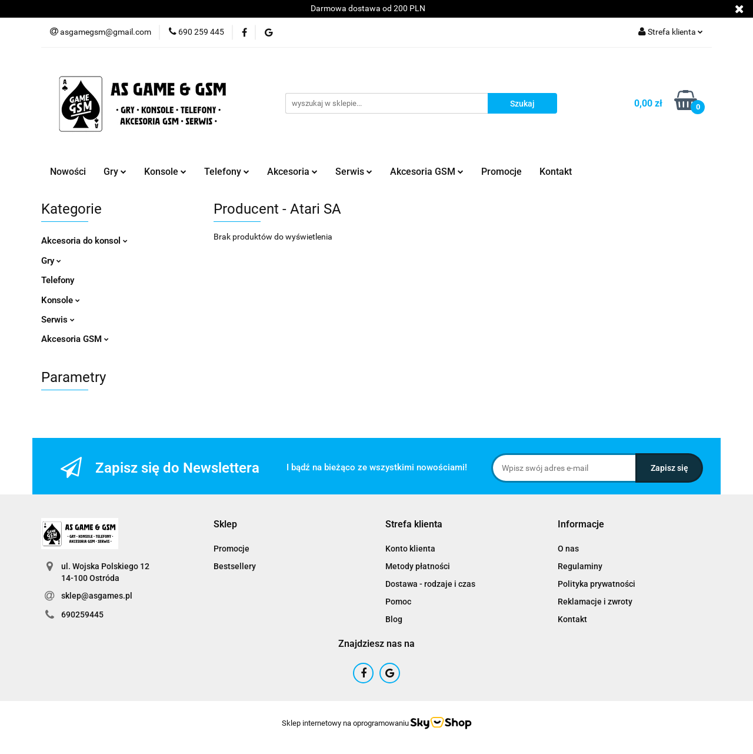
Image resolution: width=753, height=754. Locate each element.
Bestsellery (235, 566)
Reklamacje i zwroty (595, 601)
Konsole (165, 171)
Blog (393, 619)
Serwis (353, 171)
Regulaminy (580, 566)
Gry (115, 171)
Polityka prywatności (596, 584)
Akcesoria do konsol (84, 240)
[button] (225, 524)
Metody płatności (417, 566)
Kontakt (555, 171)
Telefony (226, 171)
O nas (568, 548)
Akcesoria (292, 171)
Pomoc (398, 601)
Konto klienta (410, 548)
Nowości (68, 171)
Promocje (501, 171)
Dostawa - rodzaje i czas (430, 584)
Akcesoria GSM (427, 171)
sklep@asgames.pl (96, 595)
